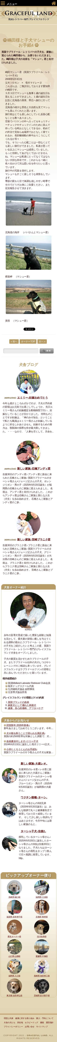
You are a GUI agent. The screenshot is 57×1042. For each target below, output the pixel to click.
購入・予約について (44, 1018)
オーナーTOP (28, 341)
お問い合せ (29, 1026)
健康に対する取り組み (24, 1018)
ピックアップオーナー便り (28, 875)
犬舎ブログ (28, 365)
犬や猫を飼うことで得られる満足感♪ (25, 733)
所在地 (20, 1022)
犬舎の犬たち (9, 1022)
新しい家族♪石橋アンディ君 (33, 468)
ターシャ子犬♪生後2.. (33, 831)
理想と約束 (8, 1018)
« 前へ (14, 341)
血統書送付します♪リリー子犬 (22, 741)
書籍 (42, 1022)
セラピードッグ (31, 1022)
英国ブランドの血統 (18, 702)
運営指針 (50, 1022)
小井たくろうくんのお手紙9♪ (21, 749)
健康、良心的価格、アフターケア (25, 708)
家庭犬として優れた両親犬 (22, 705)
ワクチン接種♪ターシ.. (34, 797)
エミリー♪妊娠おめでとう (32, 397)
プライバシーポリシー (13, 1026)
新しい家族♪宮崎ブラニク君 (33, 539)
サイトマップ (42, 1026)
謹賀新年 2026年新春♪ (18, 725)
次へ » (42, 341)
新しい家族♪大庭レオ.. (34, 763)
